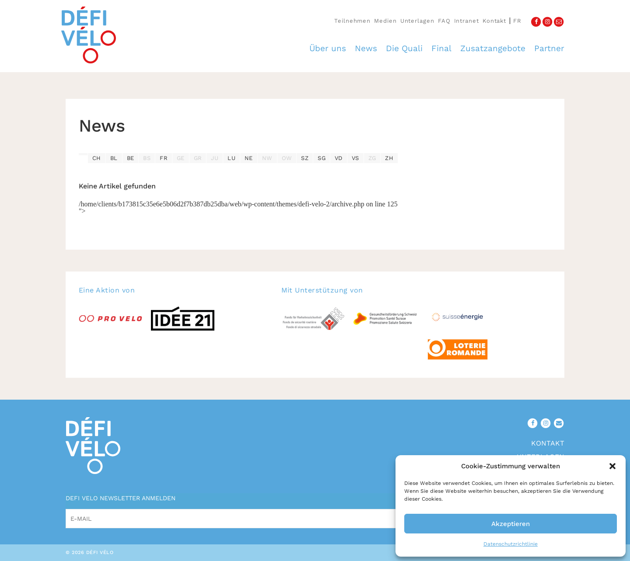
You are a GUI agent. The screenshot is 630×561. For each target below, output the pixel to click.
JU (214, 158)
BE (130, 158)
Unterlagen (417, 20)
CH (96, 158)
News (366, 48)
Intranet (466, 20)
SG (322, 158)
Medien (385, 20)
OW (287, 158)
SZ (304, 158)
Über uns (327, 48)
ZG (372, 158)
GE (181, 158)
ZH (389, 158)
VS (355, 158)
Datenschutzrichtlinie (510, 544)
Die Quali (404, 48)
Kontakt (494, 20)
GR (198, 158)
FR (164, 158)
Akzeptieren (510, 524)
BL (114, 158)
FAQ (444, 20)
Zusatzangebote (492, 48)
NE (249, 158)
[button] (612, 466)
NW (267, 158)
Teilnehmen (352, 20)
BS (146, 158)
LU (231, 158)
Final (441, 48)
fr (517, 20)
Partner (549, 48)
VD (339, 158)
